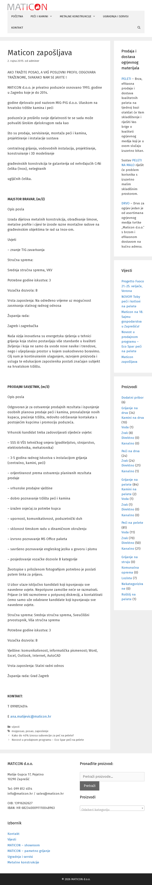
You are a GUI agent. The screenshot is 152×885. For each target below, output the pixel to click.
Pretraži (89, 786)
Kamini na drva (132, 418)
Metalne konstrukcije (23, 862)
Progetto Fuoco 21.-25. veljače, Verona (132, 286)
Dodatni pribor (132, 398)
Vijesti (11, 839)
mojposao (18, 731)
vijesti (15, 727)
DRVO (125, 203)
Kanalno (127, 443)
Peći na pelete (132, 523)
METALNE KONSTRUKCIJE (79, 16)
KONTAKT (17, 27)
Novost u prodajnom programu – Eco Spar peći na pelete (48, 739)
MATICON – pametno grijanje (28, 851)
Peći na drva (130, 451)
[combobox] (112, 808)
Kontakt (13, 834)
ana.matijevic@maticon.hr (30, 716)
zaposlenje (41, 731)
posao (30, 731)
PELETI (126, 79)
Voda (125, 427)
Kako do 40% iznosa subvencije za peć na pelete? (43, 735)
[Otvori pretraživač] (139, 27)
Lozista (126, 578)
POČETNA (17, 16)
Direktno (127, 438)
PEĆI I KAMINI (43, 16)
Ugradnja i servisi (20, 857)
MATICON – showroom (23, 845)
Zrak (124, 433)
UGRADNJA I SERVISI (116, 16)
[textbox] (112, 810)
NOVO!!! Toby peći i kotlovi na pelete (130, 301)
